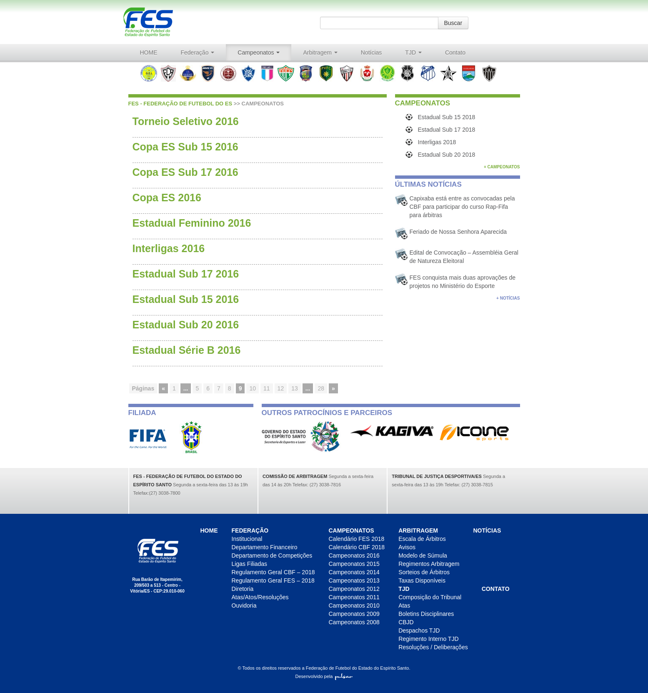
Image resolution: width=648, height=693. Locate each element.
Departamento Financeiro (265, 547)
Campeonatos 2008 (354, 622)
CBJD (406, 622)
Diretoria (243, 588)
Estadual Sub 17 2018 (446, 129)
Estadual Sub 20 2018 (446, 154)
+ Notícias (508, 298)
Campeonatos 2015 (354, 563)
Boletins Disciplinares (426, 613)
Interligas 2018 (437, 142)
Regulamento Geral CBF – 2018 (273, 572)
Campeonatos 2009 (354, 613)
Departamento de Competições (272, 555)
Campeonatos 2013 (354, 580)
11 (266, 388)
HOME (149, 52)
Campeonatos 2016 (354, 555)
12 (281, 388)
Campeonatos (259, 52)
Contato (455, 52)
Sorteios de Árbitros (424, 572)
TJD (413, 52)
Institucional (247, 538)
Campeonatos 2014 (354, 572)
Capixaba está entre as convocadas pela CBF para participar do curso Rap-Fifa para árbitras (462, 206)
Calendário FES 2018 (357, 538)
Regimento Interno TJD (428, 638)
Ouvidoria (244, 605)
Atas (404, 605)
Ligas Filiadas (250, 563)
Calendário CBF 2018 (357, 547)
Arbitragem (320, 52)
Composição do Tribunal (429, 597)
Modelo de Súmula (422, 555)
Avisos (406, 547)
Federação (198, 52)
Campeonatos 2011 (354, 597)
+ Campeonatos (502, 167)
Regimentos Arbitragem (428, 563)
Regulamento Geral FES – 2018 (273, 580)
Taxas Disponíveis (421, 580)
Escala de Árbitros (422, 538)
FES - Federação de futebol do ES (180, 103)
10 (252, 388)
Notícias (371, 52)
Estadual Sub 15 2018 (446, 117)
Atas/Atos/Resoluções (260, 597)
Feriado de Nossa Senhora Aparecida (458, 231)
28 (321, 388)
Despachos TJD (419, 630)
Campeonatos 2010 (354, 605)
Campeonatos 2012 (354, 588)
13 (294, 388)
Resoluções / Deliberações (433, 647)
